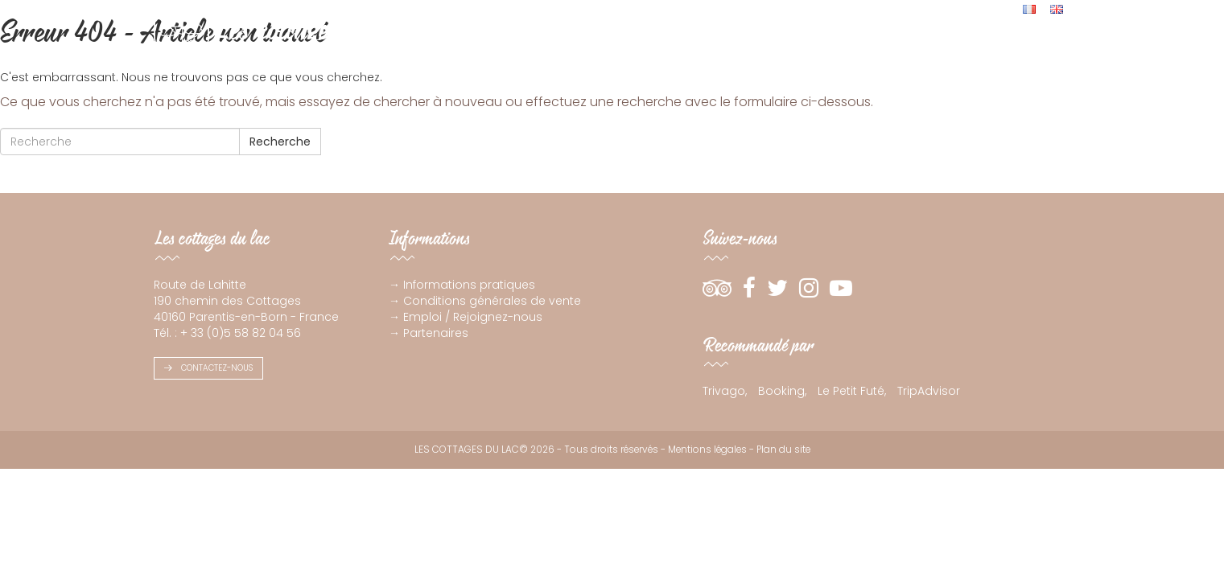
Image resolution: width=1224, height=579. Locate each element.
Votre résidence (707, 50)
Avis (887, 50)
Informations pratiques (469, 285)
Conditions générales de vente (492, 301)
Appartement (615, 50)
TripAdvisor (928, 391)
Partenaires (435, 333)
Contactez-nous (208, 368)
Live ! (991, 50)
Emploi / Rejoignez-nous (472, 317)
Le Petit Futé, (852, 391)
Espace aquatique (815, 50)
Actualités (939, 50)
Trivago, (725, 391)
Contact (1040, 50)
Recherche (280, 141)
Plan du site (783, 449)
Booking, (782, 391)
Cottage (545, 50)
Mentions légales (707, 449)
